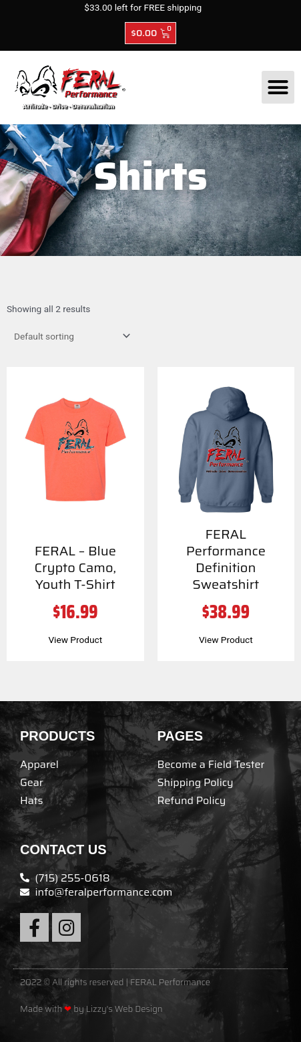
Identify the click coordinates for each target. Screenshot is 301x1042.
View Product (75, 639)
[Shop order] (69, 336)
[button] (278, 87)
